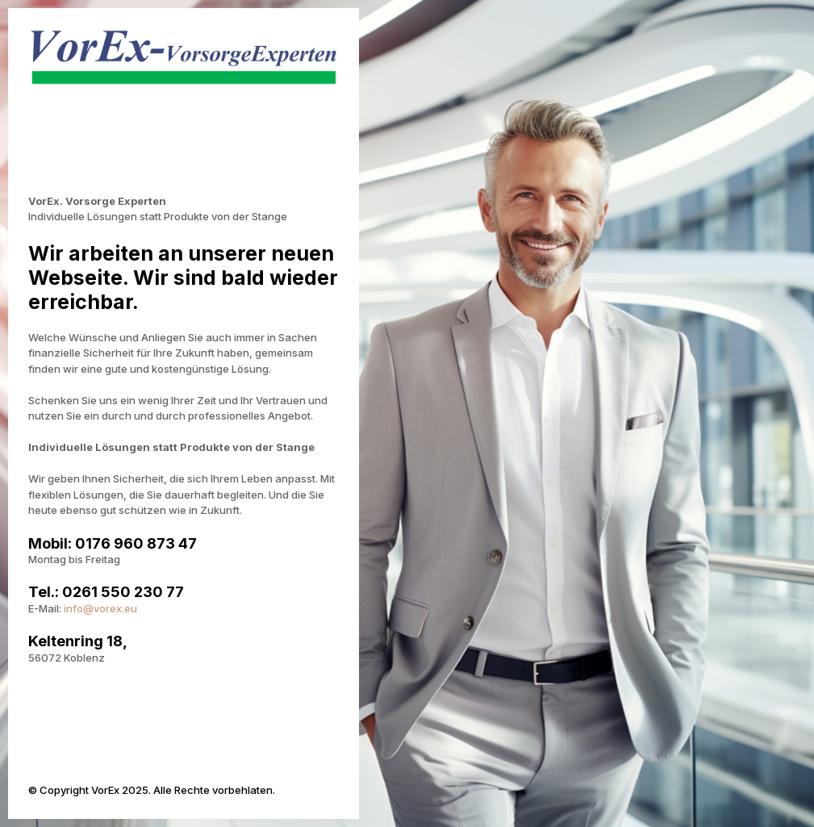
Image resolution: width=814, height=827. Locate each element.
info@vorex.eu (100, 608)
